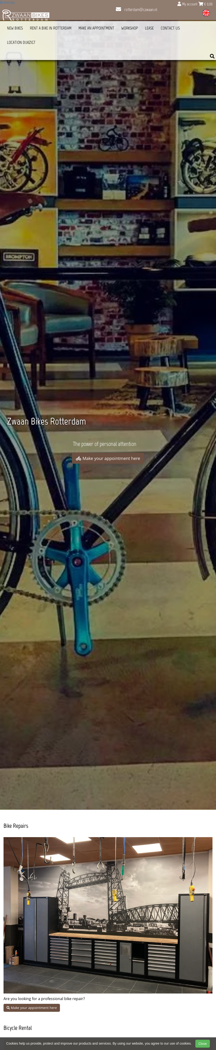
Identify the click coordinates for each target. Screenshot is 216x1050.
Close (202, 1044)
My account (187, 4)
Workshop (129, 28)
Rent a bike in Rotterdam (50, 28)
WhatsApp (7, 2)
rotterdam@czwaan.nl (136, 9)
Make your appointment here (108, 458)
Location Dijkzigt (21, 42)
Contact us (170, 28)
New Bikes (15, 28)
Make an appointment (96, 28)
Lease (149, 28)
